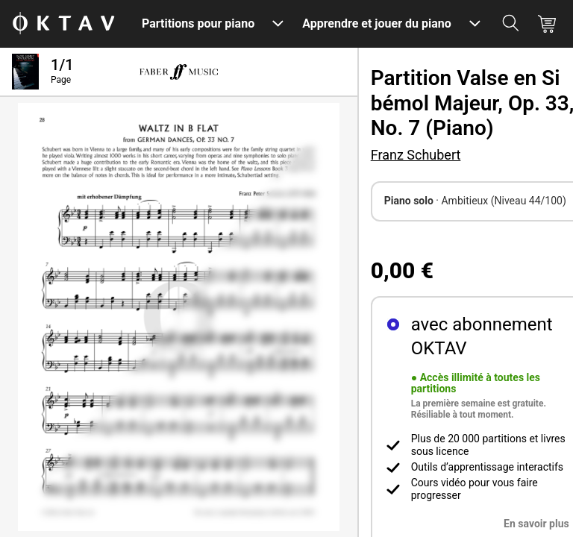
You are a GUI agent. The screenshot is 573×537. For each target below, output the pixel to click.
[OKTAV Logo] (63, 24)
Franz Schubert (416, 155)
